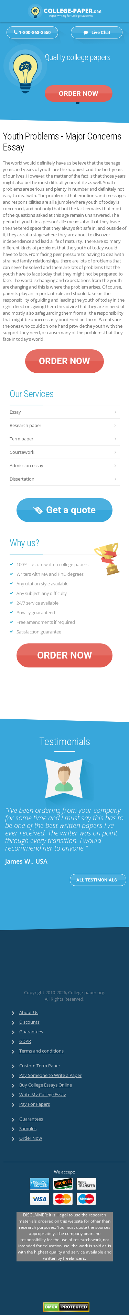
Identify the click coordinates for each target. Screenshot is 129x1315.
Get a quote (64, 510)
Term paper (21, 439)
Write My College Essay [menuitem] (42, 1094)
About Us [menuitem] (28, 1012)
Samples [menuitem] (27, 1128)
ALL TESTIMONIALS (97, 880)
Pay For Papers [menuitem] (34, 1104)
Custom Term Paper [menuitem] (39, 1066)
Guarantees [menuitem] (31, 1032)
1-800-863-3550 (35, 32)
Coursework (22, 452)
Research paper (25, 425)
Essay (15, 412)
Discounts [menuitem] (29, 1022)
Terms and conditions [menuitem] (41, 1051)
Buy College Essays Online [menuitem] (45, 1085)
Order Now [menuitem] (30, 1138)
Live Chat (97, 32)
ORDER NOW (78, 93)
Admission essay (26, 465)
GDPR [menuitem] (25, 1041)
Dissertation (22, 479)
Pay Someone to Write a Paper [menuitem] (50, 1075)
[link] (52, 973)
